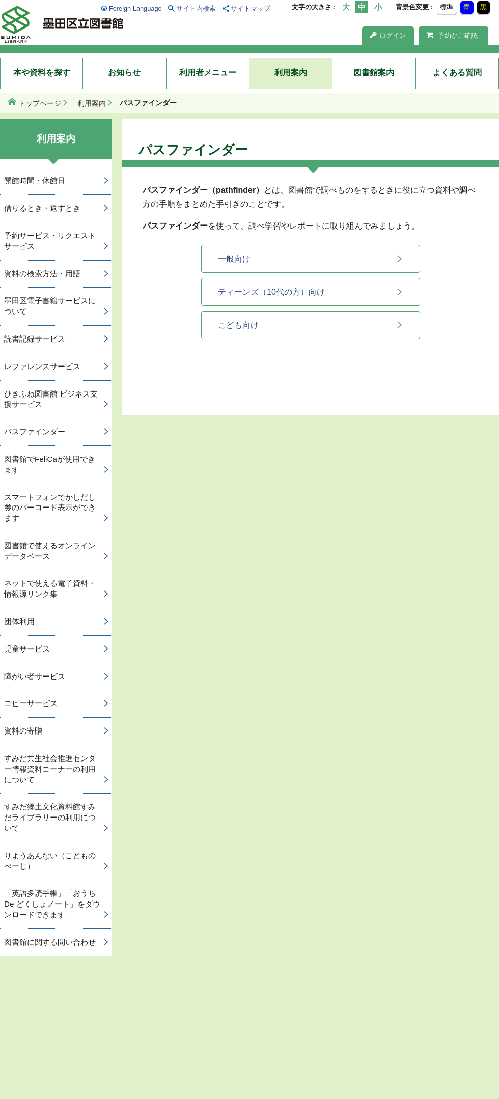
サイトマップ (250, 8)
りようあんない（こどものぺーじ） (50, 860)
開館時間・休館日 (34, 180)
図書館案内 (373, 72)
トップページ (39, 103)
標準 (446, 7)
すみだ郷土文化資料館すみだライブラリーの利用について (50, 817)
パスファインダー (34, 431)
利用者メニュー (207, 72)
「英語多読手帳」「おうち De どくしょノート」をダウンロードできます (52, 904)
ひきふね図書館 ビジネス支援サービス (51, 399)
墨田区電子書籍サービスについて (50, 306)
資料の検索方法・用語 (42, 273)
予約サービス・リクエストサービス (50, 240)
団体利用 (19, 621)
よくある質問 (457, 72)
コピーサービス (31, 703)
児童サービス (27, 648)
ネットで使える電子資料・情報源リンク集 (50, 588)
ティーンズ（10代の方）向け (271, 292)
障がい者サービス (34, 676)
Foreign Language (135, 8)
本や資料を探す (41, 72)
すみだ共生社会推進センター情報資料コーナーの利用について (50, 769)
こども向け (238, 325)
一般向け (234, 259)
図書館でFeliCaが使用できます (49, 464)
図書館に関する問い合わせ (50, 942)
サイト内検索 (196, 8)
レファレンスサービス (42, 366)
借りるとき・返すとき (42, 208)
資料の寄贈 (23, 730)
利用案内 (290, 72)
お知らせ (124, 72)
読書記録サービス (34, 338)
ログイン (388, 35)
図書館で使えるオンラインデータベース (50, 550)
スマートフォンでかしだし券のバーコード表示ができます (50, 508)
